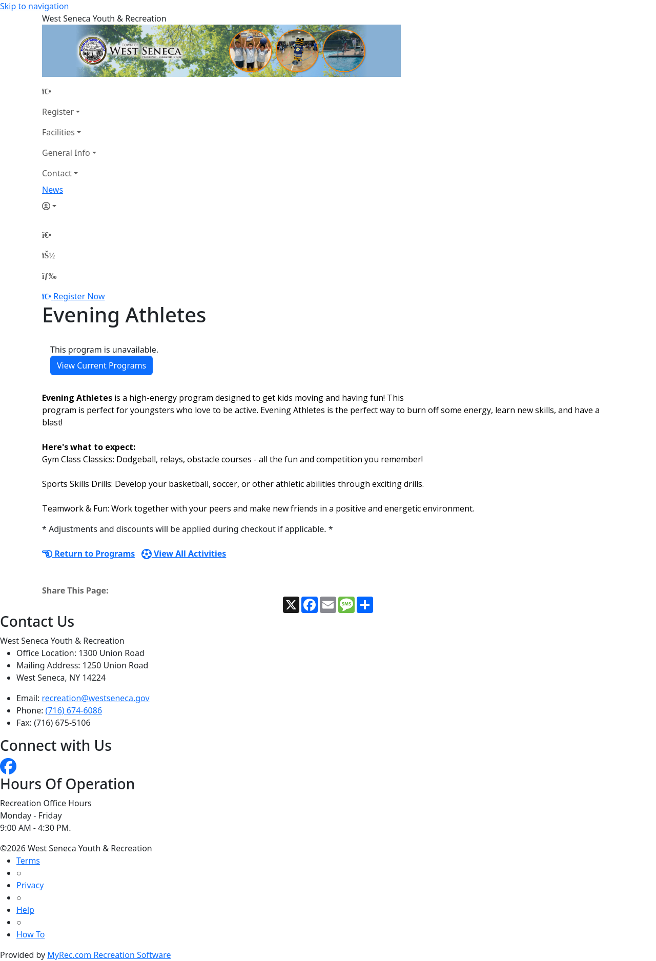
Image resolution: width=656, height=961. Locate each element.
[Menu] (49, 275)
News (52, 189)
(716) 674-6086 (74, 710)
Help (25, 909)
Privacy (30, 885)
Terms (28, 860)
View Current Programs (101, 365)
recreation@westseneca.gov (96, 698)
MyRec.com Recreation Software (109, 954)
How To (30, 934)
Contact (57, 173)
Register (58, 111)
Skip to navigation (34, 6)
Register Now (79, 296)
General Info (66, 152)
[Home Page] (69, 91)
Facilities (58, 132)
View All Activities (184, 553)
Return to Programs (88, 553)
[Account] (69, 206)
